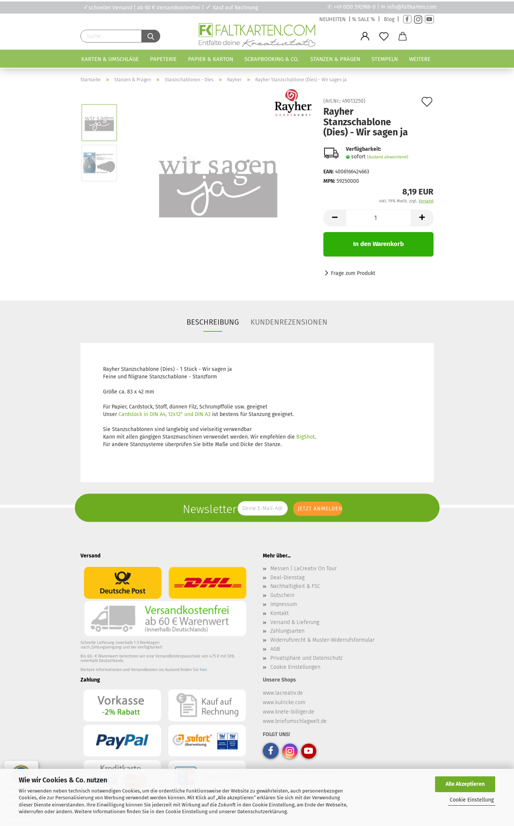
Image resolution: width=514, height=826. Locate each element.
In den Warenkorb (378, 244)
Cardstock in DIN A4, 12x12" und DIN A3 (164, 414)
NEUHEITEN (332, 19)
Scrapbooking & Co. (271, 59)
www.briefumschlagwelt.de (295, 721)
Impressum (283, 604)
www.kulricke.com (284, 702)
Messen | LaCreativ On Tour (303, 568)
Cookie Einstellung (472, 800)
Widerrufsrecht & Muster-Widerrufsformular (322, 640)
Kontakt (279, 613)
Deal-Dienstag (287, 577)
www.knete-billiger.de (288, 712)
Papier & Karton (210, 59)
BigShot (305, 437)
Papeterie (163, 59)
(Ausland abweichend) (387, 157)
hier (203, 669)
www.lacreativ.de (283, 693)
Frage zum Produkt (353, 273)
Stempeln (384, 59)
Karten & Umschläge (110, 59)
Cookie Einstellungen (295, 667)
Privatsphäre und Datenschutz (306, 658)
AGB (275, 649)
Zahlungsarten (287, 631)
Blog (389, 19)
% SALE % (363, 19)
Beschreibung (212, 321)
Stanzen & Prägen (335, 59)
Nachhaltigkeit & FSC (295, 586)
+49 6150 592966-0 (355, 7)
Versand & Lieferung (294, 622)
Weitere (420, 59)
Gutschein (282, 595)
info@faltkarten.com (412, 7)
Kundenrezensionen (289, 321)
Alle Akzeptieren (465, 784)
